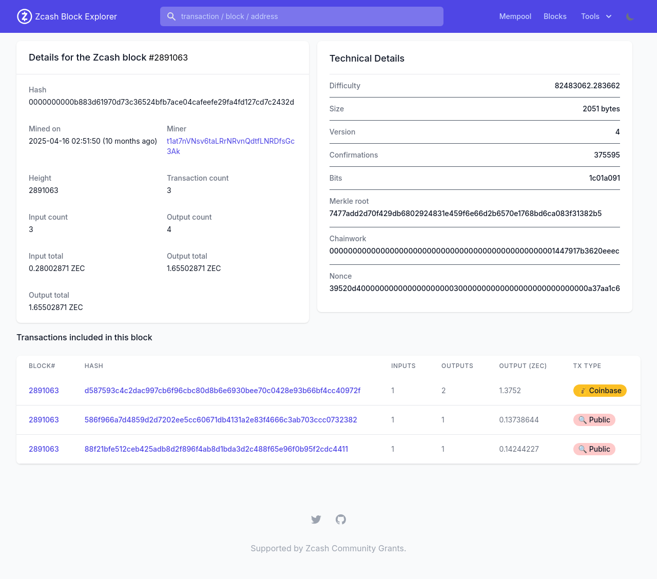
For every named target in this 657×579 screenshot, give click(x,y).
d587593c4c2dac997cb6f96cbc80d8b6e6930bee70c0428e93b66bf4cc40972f (223, 390)
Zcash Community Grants (354, 548)
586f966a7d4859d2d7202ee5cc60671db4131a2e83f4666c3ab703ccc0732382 (221, 419)
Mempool (515, 16)
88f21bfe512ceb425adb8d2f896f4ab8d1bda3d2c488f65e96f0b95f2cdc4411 (216, 449)
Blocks (555, 16)
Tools (597, 16)
